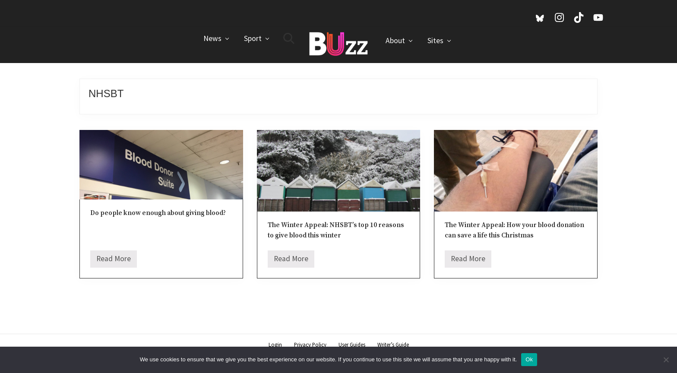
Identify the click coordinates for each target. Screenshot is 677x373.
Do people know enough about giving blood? (158, 213)
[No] (666, 359)
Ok (529, 359)
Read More (113, 261)
